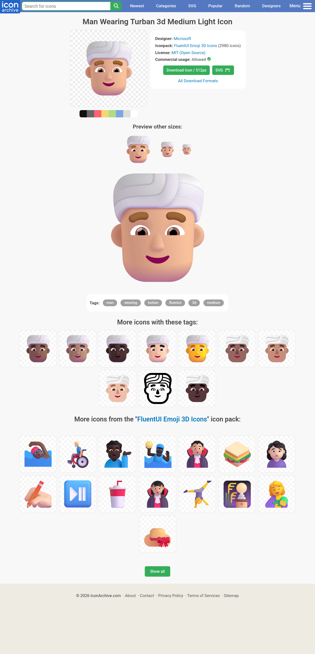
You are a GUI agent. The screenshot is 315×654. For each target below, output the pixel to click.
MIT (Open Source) (188, 52)
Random (242, 5)
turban (153, 302)
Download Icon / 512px (186, 70)
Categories (166, 5)
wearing (130, 302)
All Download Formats (198, 80)
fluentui (175, 302)
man (110, 302)
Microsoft (182, 38)
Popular (215, 5)
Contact (147, 595)
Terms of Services (203, 595)
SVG (192, 5)
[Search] (115, 6)
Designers (271, 5)
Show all (157, 571)
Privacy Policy (170, 595)
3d (194, 302)
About (130, 595)
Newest (137, 5)
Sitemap (231, 595)
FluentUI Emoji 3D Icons (195, 45)
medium (213, 302)
